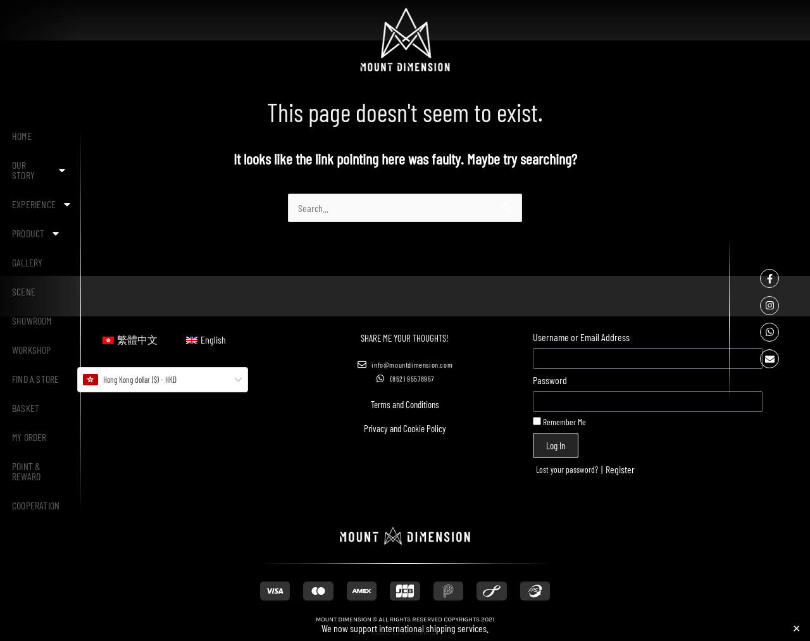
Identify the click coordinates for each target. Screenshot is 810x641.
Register (620, 469)
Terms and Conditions (405, 404)
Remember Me (559, 421)
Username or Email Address (581, 337)
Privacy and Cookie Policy (405, 428)
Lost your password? (567, 469)
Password (550, 380)
